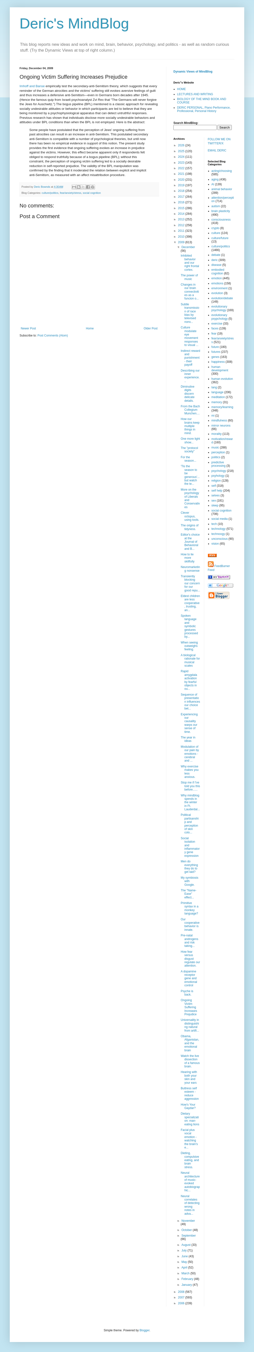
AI (213, 184)
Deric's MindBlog (74, 23)
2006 (181, 1303)
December (188, 247)
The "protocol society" (189, 449)
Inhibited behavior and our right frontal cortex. (190, 262)
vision (215, 543)
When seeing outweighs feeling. (189, 646)
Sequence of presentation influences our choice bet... (190, 701)
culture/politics (50, 192)
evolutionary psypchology (220, 316)
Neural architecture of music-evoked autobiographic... (190, 1181)
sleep (215, 505)
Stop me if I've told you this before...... (190, 786)
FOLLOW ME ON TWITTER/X (219, 141)
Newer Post (28, 328)
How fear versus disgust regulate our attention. (190, 959)
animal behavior (222, 189)
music (215, 447)
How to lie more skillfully (187, 558)
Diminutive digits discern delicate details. (187, 393)
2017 (181, 196)
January (187, 1285)
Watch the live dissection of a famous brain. (190, 1061)
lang (214, 387)
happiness (218, 362)
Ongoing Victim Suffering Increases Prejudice (189, 1007)
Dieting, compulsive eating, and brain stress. (190, 1160)
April (184, 1267)
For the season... (188, 459)
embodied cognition (218, 271)
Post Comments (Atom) (52, 335)
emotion (217, 278)
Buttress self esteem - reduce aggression (190, 1093)
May (184, 1262)
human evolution (222, 379)
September (188, 1235)
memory (217, 402)
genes (216, 357)
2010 (181, 236)
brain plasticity (221, 211)
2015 (181, 208)
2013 (181, 219)
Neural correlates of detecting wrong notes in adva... (190, 1204)
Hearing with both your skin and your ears (189, 1077)
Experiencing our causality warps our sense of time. (189, 723)
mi (213, 415)
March (185, 1273)
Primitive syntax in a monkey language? (189, 908)
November (188, 1220)
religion (216, 480)
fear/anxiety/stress (70, 192)
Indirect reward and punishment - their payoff (190, 358)
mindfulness (219, 420)
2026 (181, 145)
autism (216, 206)
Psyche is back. (187, 992)
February (187, 1279)
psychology (219, 471)
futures (216, 352)
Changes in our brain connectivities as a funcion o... (190, 291)
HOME (181, 89)
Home (90, 328)
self (214, 485)
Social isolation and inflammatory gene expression (190, 847)
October (187, 1230)
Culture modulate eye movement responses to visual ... (189, 336)
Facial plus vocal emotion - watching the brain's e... (189, 1138)
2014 (181, 213)
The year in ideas (188, 739)
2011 (181, 231)
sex (214, 500)
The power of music (189, 277)
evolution (217, 293)
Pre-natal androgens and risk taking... (189, 941)
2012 (181, 225)
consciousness (221, 219)
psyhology (218, 475)
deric (215, 260)
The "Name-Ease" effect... (188, 894)
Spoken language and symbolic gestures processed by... (189, 626)
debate (216, 255)
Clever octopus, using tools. (190, 516)
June (185, 1256)
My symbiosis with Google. (189, 881)
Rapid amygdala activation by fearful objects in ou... (189, 680)
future (215, 347)
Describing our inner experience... (190, 376)
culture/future (220, 238)
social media (220, 519)
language (217, 392)
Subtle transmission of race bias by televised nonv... (190, 313)
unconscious (220, 539)
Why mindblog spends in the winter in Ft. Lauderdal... (190, 802)
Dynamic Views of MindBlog (192, 71)
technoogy (218, 534)
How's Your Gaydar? (188, 1106)
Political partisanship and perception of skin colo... (190, 823)
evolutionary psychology (219, 308)
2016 (181, 202)
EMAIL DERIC (217, 150)
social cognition (92, 192)
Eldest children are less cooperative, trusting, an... (190, 603)
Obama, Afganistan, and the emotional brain (190, 1043)
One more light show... (190, 440)
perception (218, 452)
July (184, 1250)
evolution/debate (222, 298)
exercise (217, 323)
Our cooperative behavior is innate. (190, 925)
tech (214, 524)
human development (220, 368)
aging (215, 179)
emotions (217, 283)
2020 (181, 179)
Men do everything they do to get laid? (189, 867)
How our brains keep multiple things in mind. (190, 426)
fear (214, 333)
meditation (218, 397)
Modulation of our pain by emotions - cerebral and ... (190, 754)
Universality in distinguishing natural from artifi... (190, 1025)
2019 (181, 185)
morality (217, 434)
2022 (181, 168)
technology (219, 529)
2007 (181, 1297)
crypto (216, 228)
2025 (181, 151)
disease (217, 265)
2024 (181, 157)
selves (216, 495)
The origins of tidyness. (190, 527)
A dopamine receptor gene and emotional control (189, 978)
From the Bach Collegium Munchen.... (190, 410)
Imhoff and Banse (32, 86)
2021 (181, 174)
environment (220, 288)
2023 (181, 162)
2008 (181, 1292)
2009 (181, 242)
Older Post (151, 328)
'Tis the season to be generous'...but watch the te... (190, 475)
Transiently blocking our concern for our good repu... (190, 583)
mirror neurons (221, 425)
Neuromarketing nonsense (190, 568)
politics (216, 457)
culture (216, 233)
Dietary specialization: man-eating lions (190, 1119)
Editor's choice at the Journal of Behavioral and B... (190, 541)
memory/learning (222, 407)
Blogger (144, 1330)
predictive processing (219, 464)
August (186, 1245)
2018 (181, 191)
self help (217, 490)
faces (215, 328)
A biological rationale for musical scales (190, 660)
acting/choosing (222, 171)
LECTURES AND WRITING (195, 94)
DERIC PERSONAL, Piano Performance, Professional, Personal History (204, 109)
